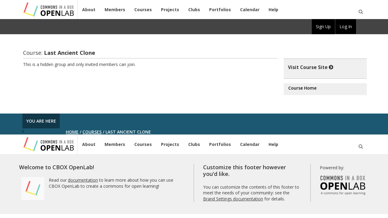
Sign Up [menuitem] (323, 26)
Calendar (249, 9)
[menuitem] (361, 26)
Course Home (302, 88)
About (88, 9)
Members (115, 9)
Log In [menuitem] (346, 26)
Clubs (194, 9)
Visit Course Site (310, 67)
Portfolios (220, 9)
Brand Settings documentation (233, 199)
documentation (83, 180)
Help (273, 9)
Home (72, 132)
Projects (170, 9)
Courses (143, 9)
